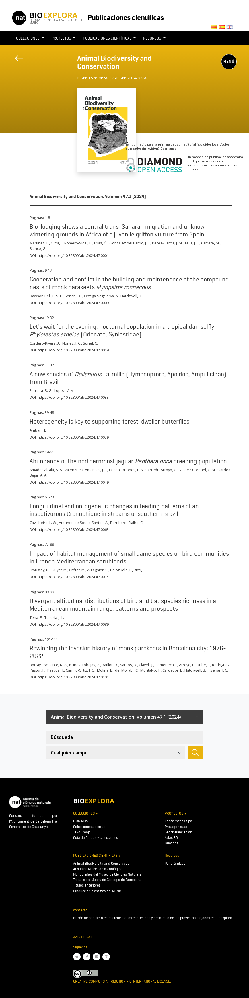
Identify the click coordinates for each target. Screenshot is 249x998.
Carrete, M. (210, 243)
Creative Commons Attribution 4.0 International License (121, 981)
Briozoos (171, 843)
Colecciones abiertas (89, 827)
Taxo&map (81, 832)
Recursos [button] (152, 38)
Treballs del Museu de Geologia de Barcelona (107, 880)
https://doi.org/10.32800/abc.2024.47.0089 (73, 624)
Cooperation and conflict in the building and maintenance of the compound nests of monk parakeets (129, 283)
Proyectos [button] (61, 38)
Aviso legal (82, 937)
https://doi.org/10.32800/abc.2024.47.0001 (73, 255)
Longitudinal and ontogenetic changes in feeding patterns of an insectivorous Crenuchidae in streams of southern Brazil (114, 509)
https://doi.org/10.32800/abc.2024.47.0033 (73, 397)
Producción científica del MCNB (97, 891)
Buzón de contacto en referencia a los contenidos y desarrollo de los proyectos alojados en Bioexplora (152, 918)
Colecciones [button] (28, 38)
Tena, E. (36, 617)
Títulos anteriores (86, 885)
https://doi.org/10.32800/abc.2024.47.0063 (73, 529)
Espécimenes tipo (178, 821)
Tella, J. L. (191, 243)
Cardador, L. (172, 670)
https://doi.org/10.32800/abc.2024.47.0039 (73, 437)
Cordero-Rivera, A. (45, 343)
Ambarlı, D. (39, 430)
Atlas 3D (171, 837)
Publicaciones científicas (125, 17)
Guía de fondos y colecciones (95, 837)
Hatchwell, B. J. (132, 295)
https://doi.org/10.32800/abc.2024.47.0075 (73, 576)
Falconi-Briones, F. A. (126, 469)
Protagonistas (176, 827)
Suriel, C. (90, 343)
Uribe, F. (203, 664)
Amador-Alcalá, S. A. (46, 469)
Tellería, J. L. (54, 617)
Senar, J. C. (73, 295)
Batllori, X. (110, 664)
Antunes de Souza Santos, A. (83, 522)
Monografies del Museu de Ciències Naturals (107, 874)
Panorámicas (175, 863)
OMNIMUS (80, 821)
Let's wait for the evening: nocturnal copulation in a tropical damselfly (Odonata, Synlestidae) (122, 330)
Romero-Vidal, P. (78, 243)
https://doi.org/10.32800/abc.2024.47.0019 (73, 350)
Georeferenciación (178, 832)
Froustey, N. (40, 569)
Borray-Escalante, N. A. (48, 664)
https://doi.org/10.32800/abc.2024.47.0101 (73, 677)
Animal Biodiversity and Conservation (114, 62)
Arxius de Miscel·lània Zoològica (97, 869)
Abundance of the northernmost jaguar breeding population (128, 461)
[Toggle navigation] (81, 85)
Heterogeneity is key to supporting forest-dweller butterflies (109, 421)
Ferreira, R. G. (41, 390)
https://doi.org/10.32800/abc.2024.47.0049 (73, 482)
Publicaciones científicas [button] (108, 38)
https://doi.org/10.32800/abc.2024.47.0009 (73, 302)
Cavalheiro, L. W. (43, 522)
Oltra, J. (57, 243)
